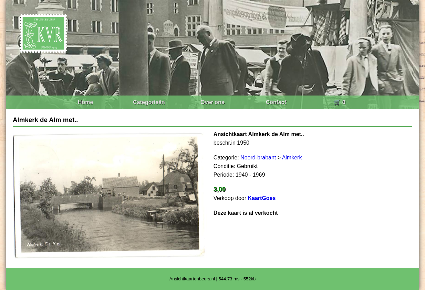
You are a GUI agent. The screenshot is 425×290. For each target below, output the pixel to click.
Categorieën (149, 102)
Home (85, 102)
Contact (276, 102)
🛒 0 (339, 102)
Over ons (212, 102)
